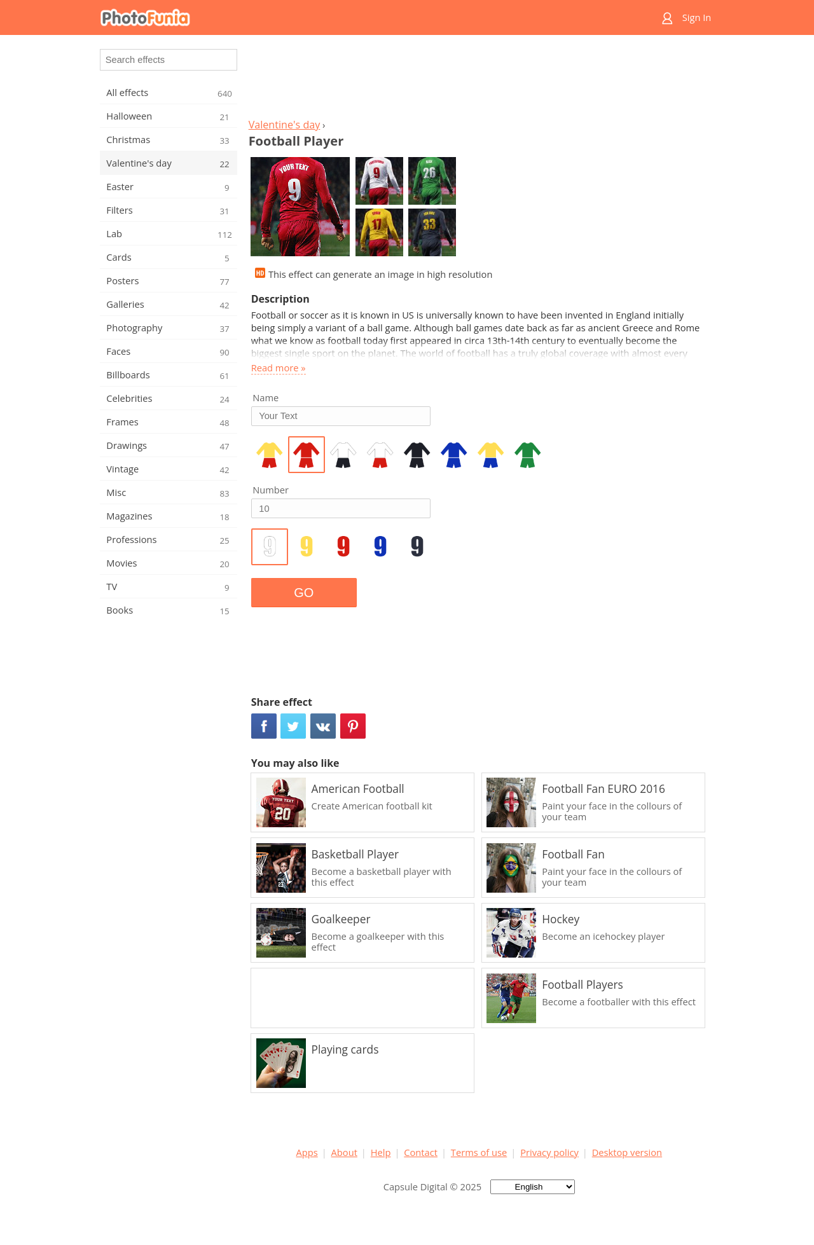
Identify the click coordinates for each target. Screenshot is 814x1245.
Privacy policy (549, 1152)
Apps (307, 1152)
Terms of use (479, 1152)
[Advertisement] (478, 80)
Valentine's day (285, 125)
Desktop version (627, 1152)
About (344, 1152)
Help (381, 1152)
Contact (421, 1152)
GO (304, 593)
